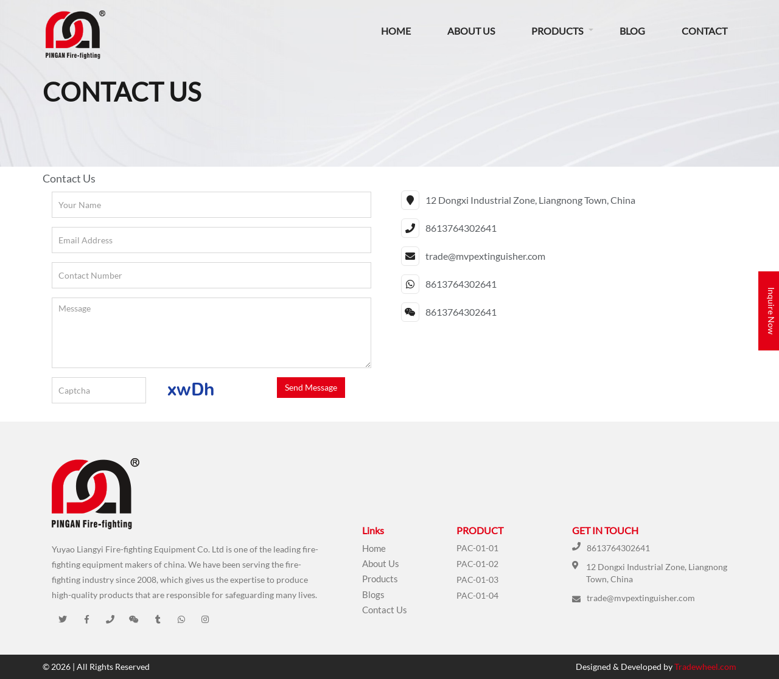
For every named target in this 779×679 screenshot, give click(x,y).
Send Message (311, 387)
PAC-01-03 (477, 579)
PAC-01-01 (477, 548)
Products (557, 31)
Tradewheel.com (705, 666)
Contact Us (384, 609)
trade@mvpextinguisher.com (641, 598)
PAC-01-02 (477, 564)
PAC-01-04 (477, 595)
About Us (471, 31)
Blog (632, 31)
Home (396, 31)
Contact (704, 31)
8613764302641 (618, 548)
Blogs (373, 594)
